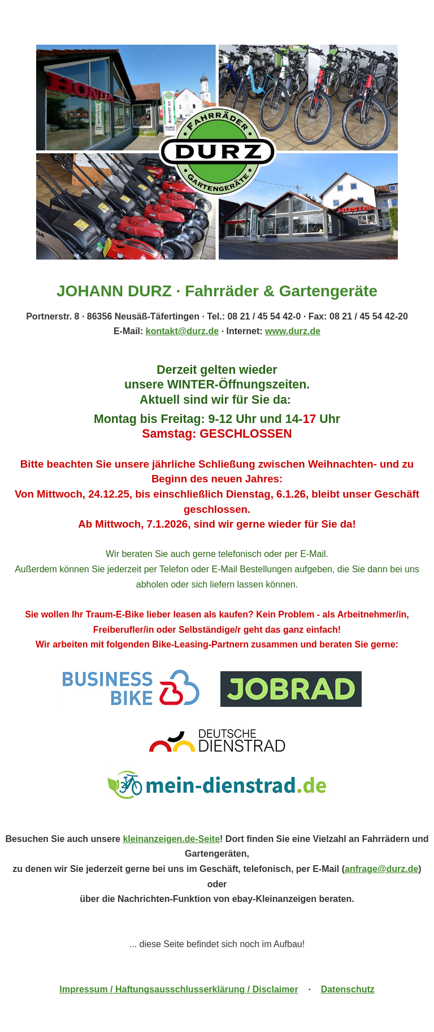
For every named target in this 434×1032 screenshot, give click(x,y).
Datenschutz (348, 989)
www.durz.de (292, 331)
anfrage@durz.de (381, 869)
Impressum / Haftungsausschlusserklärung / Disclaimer (178, 989)
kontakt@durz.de (182, 331)
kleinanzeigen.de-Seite (171, 839)
